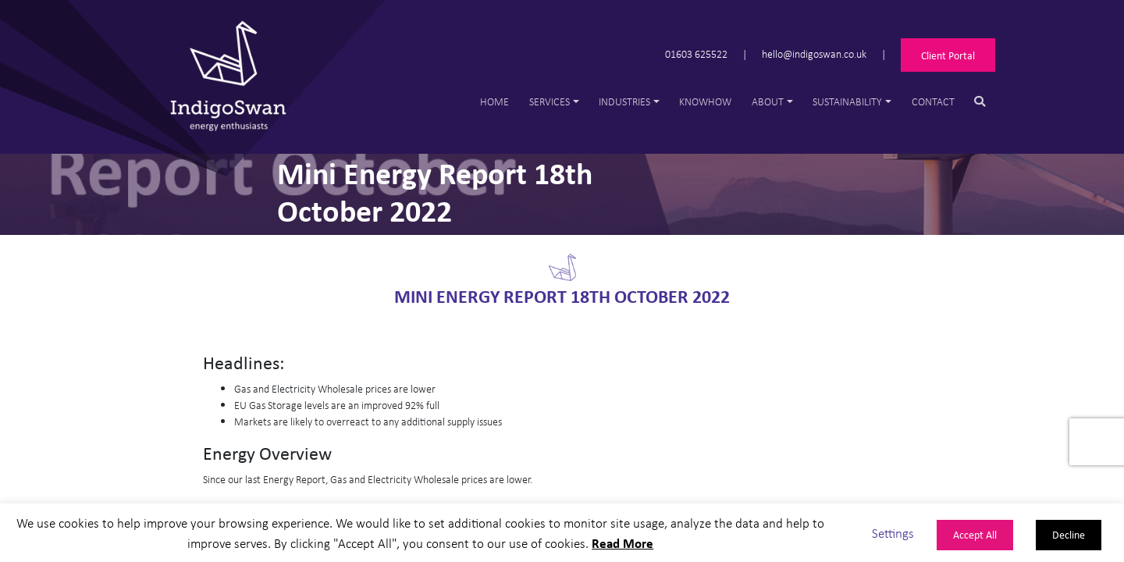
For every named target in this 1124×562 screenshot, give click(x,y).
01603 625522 (696, 53)
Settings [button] (893, 533)
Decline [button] (1068, 534)
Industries (624, 101)
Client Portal (948, 55)
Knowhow (705, 101)
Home (494, 101)
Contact (933, 101)
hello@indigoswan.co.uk (814, 53)
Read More (622, 543)
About (768, 101)
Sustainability (847, 101)
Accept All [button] (975, 534)
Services (549, 101)
